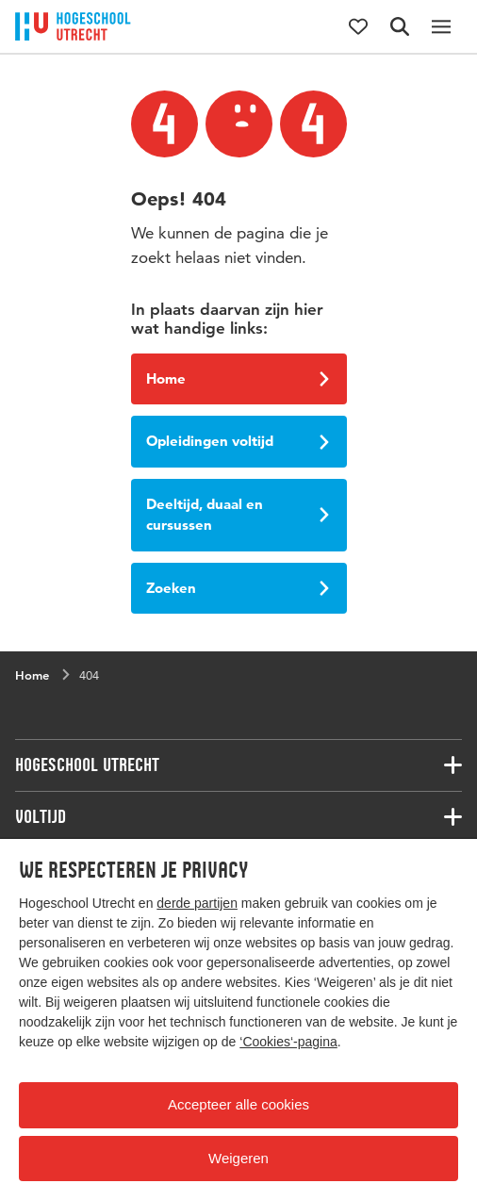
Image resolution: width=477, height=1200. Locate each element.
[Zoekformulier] (399, 26)
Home (237, 378)
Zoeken (237, 588)
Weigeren (238, 1158)
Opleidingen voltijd (237, 441)
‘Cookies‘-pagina (288, 1041)
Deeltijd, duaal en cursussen (237, 514)
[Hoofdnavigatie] (441, 26)
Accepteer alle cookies (238, 1104)
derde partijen (197, 903)
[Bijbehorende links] (238, 765)
